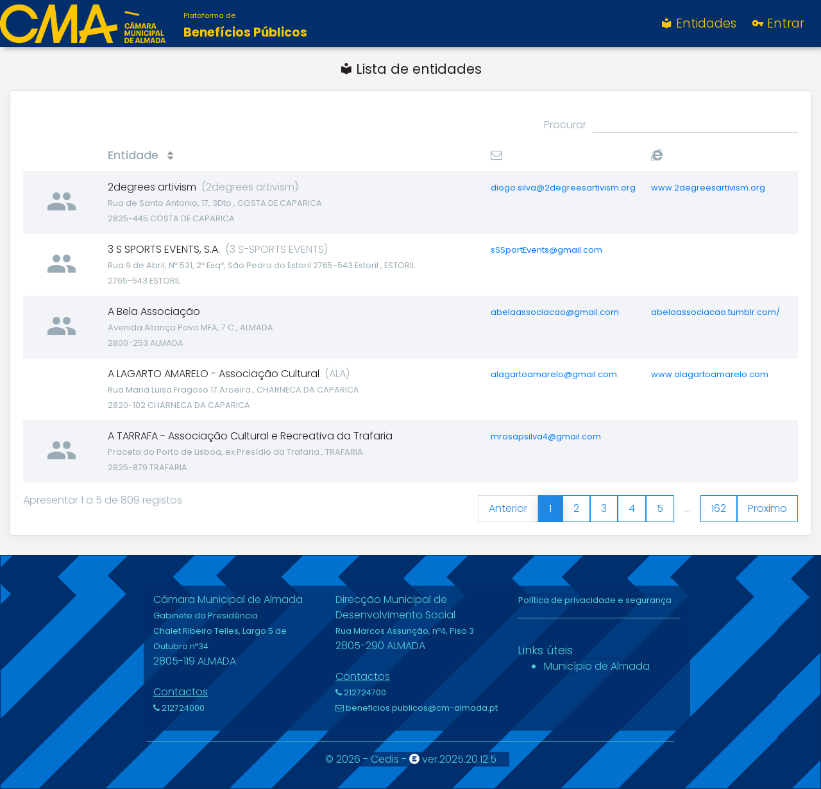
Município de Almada (597, 666)
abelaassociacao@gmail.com (555, 312)
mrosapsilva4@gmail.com (546, 436)
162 (718, 508)
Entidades (698, 23)
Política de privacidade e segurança (595, 600)
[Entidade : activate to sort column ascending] (291, 155)
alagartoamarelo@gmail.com (554, 374)
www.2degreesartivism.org (708, 187)
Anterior (508, 508)
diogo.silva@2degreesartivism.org (563, 187)
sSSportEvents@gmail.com (546, 249)
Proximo (767, 508)
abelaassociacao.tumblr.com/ (715, 312)
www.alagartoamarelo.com (709, 374)
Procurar (671, 125)
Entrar (777, 23)
